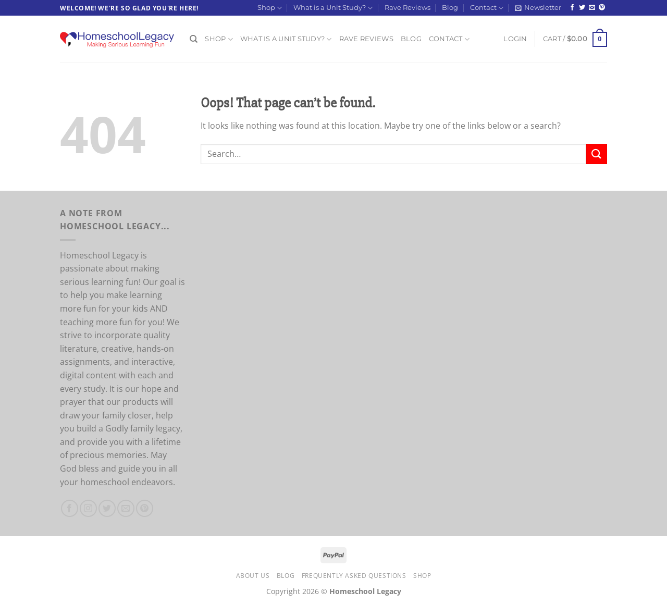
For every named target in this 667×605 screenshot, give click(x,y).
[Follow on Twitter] (582, 7)
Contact (486, 8)
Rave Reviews (407, 7)
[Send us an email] (592, 7)
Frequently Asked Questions (354, 575)
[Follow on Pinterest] (602, 7)
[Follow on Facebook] (572, 7)
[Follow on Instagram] (88, 508)
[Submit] (596, 154)
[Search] (193, 39)
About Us (253, 575)
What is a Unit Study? (333, 8)
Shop (269, 8)
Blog (450, 7)
